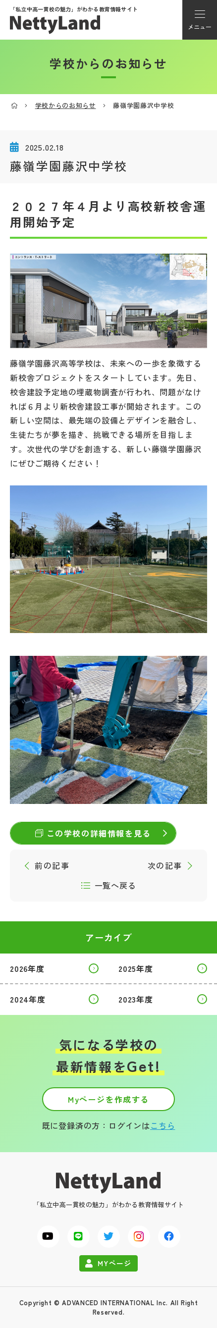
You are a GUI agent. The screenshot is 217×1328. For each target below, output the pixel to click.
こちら (162, 1125)
